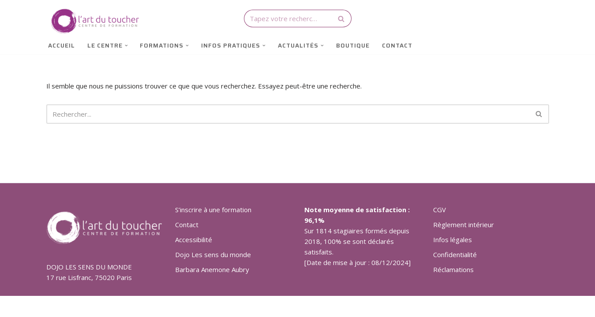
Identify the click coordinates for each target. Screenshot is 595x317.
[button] (126, 45)
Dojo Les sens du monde (213, 254)
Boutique (353, 45)
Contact (397, 45)
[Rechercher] (288, 18)
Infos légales (452, 239)
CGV (439, 209)
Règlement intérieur (463, 224)
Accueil (61, 45)
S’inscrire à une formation (213, 209)
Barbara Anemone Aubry (212, 269)
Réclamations (453, 269)
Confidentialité (455, 254)
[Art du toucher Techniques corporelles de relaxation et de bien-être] (92, 20)
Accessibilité (193, 239)
